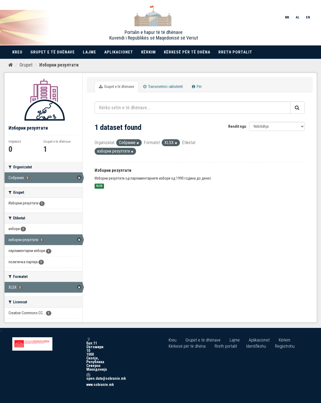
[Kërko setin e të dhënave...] (193, 108)
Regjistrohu (285, 346)
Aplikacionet (118, 52)
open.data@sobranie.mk (88, 376)
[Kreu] (10, 65)
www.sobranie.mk (88, 384)
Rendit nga (237, 126)
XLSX (99, 186)
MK (287, 17)
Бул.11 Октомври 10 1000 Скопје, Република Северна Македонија (88, 354)
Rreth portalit (235, 52)
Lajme (89, 52)
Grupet (26, 65)
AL (297, 17)
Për (197, 86)
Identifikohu (256, 346)
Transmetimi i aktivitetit (163, 86)
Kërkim (148, 52)
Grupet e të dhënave (52, 52)
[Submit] (297, 108)
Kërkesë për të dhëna (187, 52)
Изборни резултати (59, 65)
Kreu (17, 52)
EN (308, 17)
